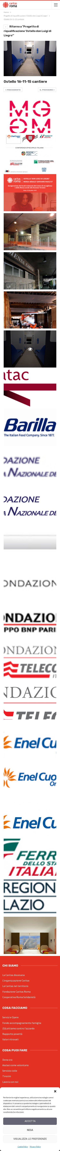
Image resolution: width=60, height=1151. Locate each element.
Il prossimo (47, 90)
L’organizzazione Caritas (15, 980)
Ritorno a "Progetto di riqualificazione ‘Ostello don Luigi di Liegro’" (27, 31)
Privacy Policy (35, 1146)
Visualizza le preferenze (30, 1138)
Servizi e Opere (10, 1017)
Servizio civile (9, 1070)
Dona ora (7, 1059)
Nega (30, 1130)
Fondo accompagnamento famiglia (21, 1023)
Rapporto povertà (12, 1033)
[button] (55, 1091)
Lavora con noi (10, 1081)
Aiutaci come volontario (15, 1065)
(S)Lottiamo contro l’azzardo (18, 1028)
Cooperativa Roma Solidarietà (18, 997)
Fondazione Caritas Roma (16, 991)
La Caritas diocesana (13, 975)
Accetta (30, 1121)
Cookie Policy (23, 1146)
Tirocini (6, 1076)
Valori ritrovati (10, 1039)
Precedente (13, 90)
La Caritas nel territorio (15, 986)
